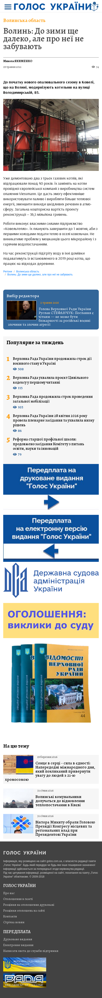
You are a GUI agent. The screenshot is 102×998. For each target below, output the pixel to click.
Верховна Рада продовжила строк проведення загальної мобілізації (53, 399)
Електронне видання (18, 945)
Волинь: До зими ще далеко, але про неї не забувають (43, 38)
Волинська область (24, 20)
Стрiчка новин (13, 922)
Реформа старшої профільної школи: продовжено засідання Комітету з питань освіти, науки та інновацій (48, 444)
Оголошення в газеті (18, 899)
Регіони (7, 271)
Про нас (9, 893)
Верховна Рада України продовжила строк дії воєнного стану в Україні (52, 361)
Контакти (10, 916)
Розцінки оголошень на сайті (24, 910)
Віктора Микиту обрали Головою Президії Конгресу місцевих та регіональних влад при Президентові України (65, 828)
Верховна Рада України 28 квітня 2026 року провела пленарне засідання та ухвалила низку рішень (53, 421)
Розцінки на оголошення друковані (28, 905)
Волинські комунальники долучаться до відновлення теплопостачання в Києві (60, 801)
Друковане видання (17, 939)
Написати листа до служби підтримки (30, 951)
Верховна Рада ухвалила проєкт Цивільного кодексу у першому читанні (50, 380)
